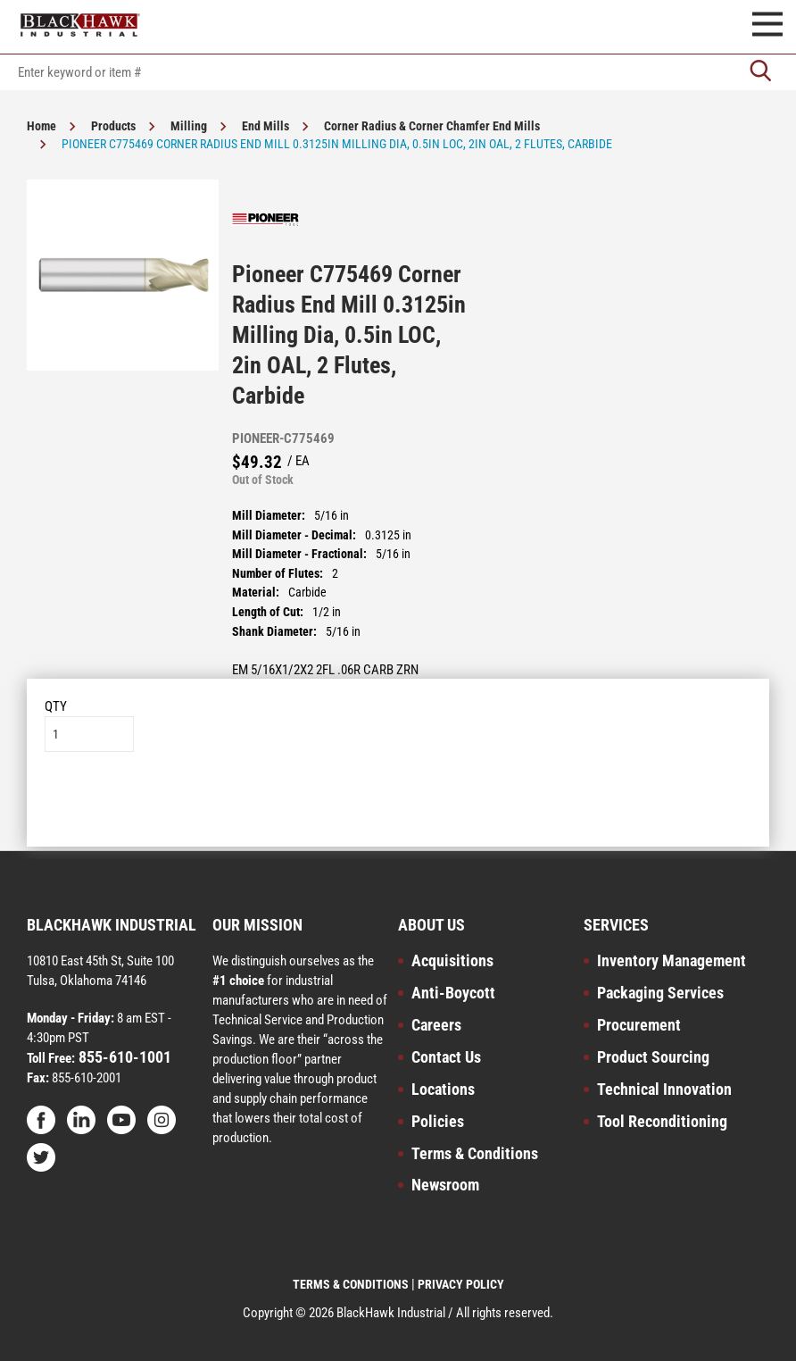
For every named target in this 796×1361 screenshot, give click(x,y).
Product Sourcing (653, 1057)
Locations (443, 1089)
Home (41, 126)
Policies (437, 1121)
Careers (436, 1024)
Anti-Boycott (453, 992)
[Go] (760, 72)
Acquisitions (452, 960)
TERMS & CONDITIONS (351, 1284)
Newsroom (445, 1184)
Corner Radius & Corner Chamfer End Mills (432, 126)
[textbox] (398, 72)
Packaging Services (660, 992)
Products (113, 126)
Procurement (639, 1024)
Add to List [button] (398, 805)
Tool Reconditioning (662, 1121)
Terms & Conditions (474, 1153)
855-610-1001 (123, 1057)
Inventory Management (671, 960)
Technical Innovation (664, 1089)
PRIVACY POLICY (461, 1284)
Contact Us (446, 1057)
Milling (188, 126)
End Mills (265, 126)
